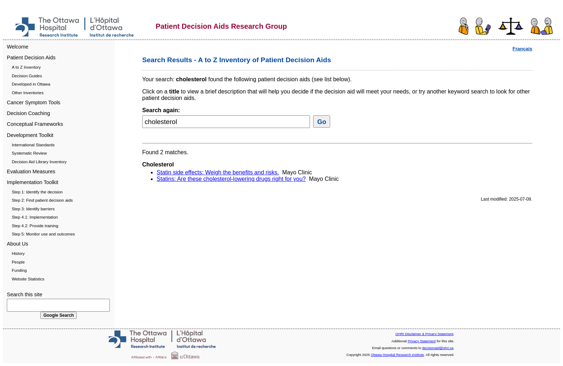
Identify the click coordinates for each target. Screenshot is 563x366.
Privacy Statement (421, 341)
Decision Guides (27, 76)
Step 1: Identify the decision (37, 192)
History (18, 253)
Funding (19, 270)
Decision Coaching (28, 113)
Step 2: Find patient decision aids (42, 200)
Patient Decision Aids (31, 57)
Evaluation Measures (31, 171)
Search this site (24, 294)
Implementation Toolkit (32, 182)
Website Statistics (28, 279)
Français (522, 48)
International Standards (33, 145)
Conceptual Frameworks (35, 124)
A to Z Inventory (26, 67)
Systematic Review (29, 153)
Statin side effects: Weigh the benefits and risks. (218, 172)
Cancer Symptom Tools (33, 102)
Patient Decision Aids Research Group (221, 26)
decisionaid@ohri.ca (438, 348)
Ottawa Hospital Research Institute (397, 355)
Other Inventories (28, 93)
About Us (17, 244)
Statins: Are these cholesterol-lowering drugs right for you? (231, 179)
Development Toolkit (30, 135)
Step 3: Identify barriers (33, 209)
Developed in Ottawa (31, 84)
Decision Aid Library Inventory (39, 162)
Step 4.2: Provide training (35, 226)
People (18, 262)
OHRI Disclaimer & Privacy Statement (424, 334)
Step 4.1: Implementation (35, 217)
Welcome (17, 47)
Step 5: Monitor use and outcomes (43, 234)
